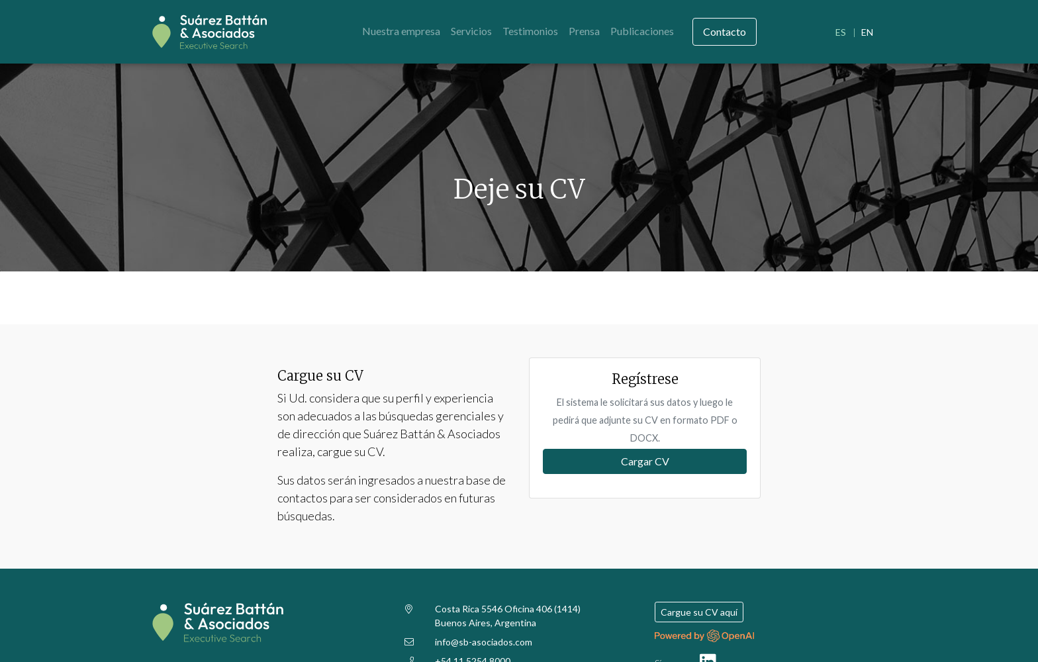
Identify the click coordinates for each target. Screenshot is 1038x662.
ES (840, 32)
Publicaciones (642, 30)
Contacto (724, 31)
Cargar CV (645, 461)
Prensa (584, 30)
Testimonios (530, 30)
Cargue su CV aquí (699, 612)
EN (867, 32)
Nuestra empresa (401, 30)
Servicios (471, 30)
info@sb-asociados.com (483, 641)
